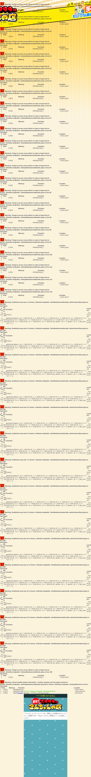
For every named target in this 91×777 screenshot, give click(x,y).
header (20, 693)
